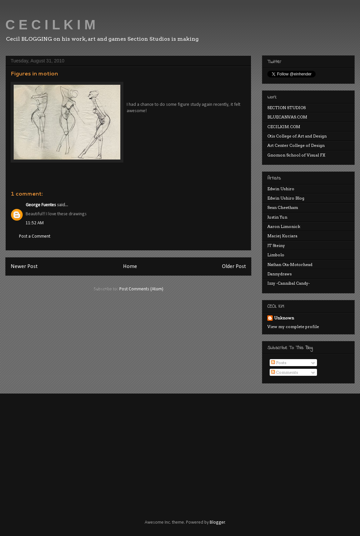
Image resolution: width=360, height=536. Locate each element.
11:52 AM (35, 223)
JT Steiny (276, 245)
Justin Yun (277, 217)
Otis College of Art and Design (297, 136)
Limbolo (275, 254)
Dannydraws (279, 273)
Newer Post (24, 266)
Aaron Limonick (283, 226)
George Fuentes (41, 205)
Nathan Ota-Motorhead (289, 264)
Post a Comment (34, 236)
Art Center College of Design (296, 145)
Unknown (284, 317)
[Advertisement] (116, 450)
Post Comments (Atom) (141, 289)
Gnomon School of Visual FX (296, 155)
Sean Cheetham (282, 207)
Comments (284, 372)
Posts (278, 362)
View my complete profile (293, 326)
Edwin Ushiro (280, 188)
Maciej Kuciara (282, 235)
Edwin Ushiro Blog (285, 198)
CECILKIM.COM (283, 126)
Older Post (234, 266)
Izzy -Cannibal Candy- (288, 283)
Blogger (217, 522)
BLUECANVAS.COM (287, 116)
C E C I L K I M (50, 24)
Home (130, 266)
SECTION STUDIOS (286, 107)
